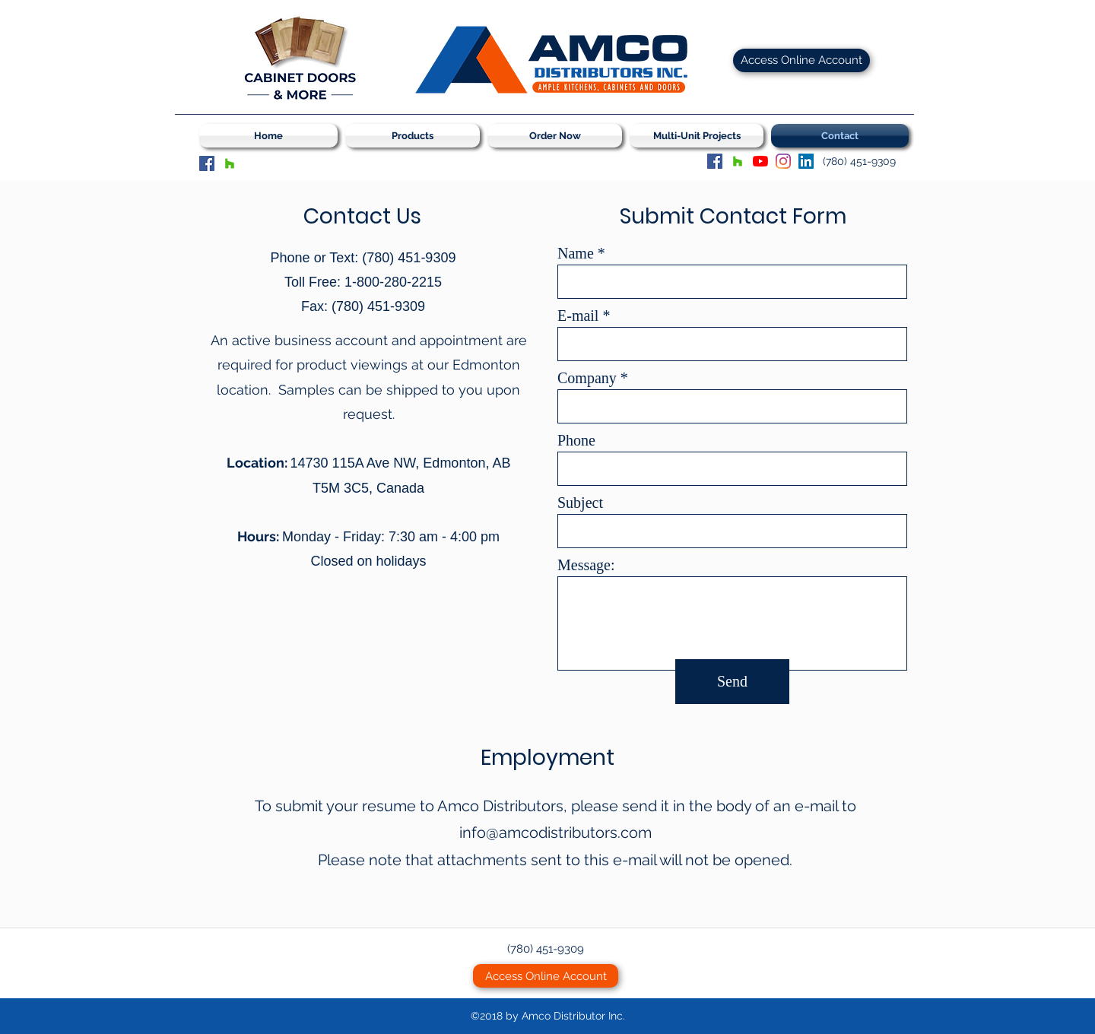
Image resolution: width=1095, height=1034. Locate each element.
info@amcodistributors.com (555, 832)
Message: (586, 565)
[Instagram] (783, 161)
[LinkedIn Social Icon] (806, 161)
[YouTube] (760, 161)
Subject (580, 502)
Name (575, 253)
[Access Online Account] (801, 60)
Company (587, 377)
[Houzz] (229, 163)
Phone (576, 440)
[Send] (732, 681)
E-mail (577, 315)
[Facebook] (206, 163)
